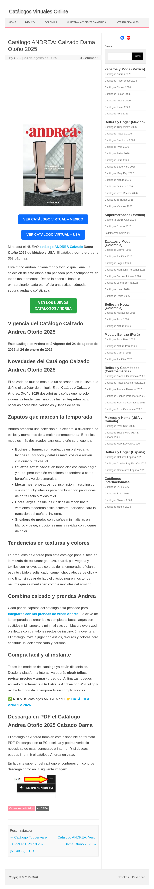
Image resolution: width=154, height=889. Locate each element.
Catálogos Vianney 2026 (118, 206)
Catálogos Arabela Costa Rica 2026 (125, 382)
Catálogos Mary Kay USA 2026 (122, 443)
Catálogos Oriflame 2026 (119, 186)
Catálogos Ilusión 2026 (118, 93)
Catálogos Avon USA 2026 (120, 425)
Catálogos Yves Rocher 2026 (121, 193)
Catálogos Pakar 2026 (117, 107)
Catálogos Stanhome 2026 (120, 140)
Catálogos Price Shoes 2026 (121, 80)
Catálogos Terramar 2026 (119, 199)
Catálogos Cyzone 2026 (118, 500)
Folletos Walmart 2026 (117, 232)
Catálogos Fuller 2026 (117, 153)
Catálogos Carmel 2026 (118, 249)
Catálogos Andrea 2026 (118, 74)
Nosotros (123, 877)
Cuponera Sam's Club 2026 (120, 219)
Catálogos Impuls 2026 (118, 100)
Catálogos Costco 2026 (118, 226)
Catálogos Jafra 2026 (117, 160)
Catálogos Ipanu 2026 (117, 289)
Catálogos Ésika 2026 (117, 493)
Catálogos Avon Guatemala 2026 (123, 409)
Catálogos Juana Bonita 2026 (121, 282)
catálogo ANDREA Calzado (61, 247)
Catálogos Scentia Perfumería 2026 (125, 395)
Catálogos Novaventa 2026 (120, 312)
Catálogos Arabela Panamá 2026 (123, 389)
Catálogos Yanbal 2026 (118, 506)
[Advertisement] (53, 93)
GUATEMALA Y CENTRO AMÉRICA (86, 22)
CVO (17, 58)
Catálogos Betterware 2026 (120, 166)
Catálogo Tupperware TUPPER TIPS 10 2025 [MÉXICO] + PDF (28, 844)
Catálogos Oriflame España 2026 (123, 457)
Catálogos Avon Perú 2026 (120, 339)
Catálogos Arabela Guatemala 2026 (125, 376)
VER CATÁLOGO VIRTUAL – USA (53, 234)
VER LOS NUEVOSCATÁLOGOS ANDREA (53, 305)
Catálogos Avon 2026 (117, 146)
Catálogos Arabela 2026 (118, 133)
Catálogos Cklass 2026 (118, 87)
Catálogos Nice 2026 (116, 113)
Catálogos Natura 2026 (118, 179)
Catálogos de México (21, 808)
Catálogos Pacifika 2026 (118, 256)
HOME (12, 22)
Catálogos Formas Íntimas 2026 (123, 276)
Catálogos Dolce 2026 (117, 295)
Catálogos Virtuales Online (38, 11)
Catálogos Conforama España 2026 (125, 470)
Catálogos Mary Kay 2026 (119, 173)
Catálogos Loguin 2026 (118, 263)
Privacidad (138, 877)
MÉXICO (30, 22)
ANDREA (42, 808)
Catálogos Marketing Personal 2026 (125, 269)
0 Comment (89, 58)
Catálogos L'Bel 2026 (117, 486)
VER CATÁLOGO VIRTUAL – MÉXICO (53, 219)
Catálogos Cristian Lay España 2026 (125, 463)
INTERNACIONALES (127, 22)
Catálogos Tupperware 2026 (121, 126)
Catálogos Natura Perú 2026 (121, 346)
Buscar (109, 46)
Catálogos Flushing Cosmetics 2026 (125, 402)
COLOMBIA (51, 22)
